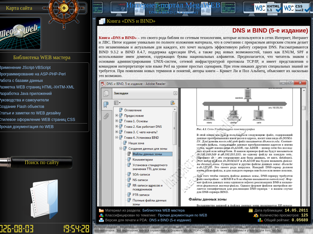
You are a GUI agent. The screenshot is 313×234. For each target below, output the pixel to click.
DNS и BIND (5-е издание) (170, 220)
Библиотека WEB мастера (163, 210)
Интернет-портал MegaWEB (173, 5)
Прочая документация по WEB (182, 215)
